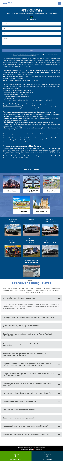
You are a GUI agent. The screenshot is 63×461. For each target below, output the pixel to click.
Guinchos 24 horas (30, 58)
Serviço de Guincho (8, 104)
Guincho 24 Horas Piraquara (12, 106)
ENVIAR (31, 50)
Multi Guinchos (12, 70)
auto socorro (18, 84)
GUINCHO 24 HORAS (31, 170)
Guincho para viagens (36, 100)
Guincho (30, 447)
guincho (11, 84)
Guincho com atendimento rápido (13, 128)
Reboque (17, 104)
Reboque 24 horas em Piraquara (24, 55)
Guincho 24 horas (9, 122)
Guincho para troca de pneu (12, 124)
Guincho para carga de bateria (13, 118)
